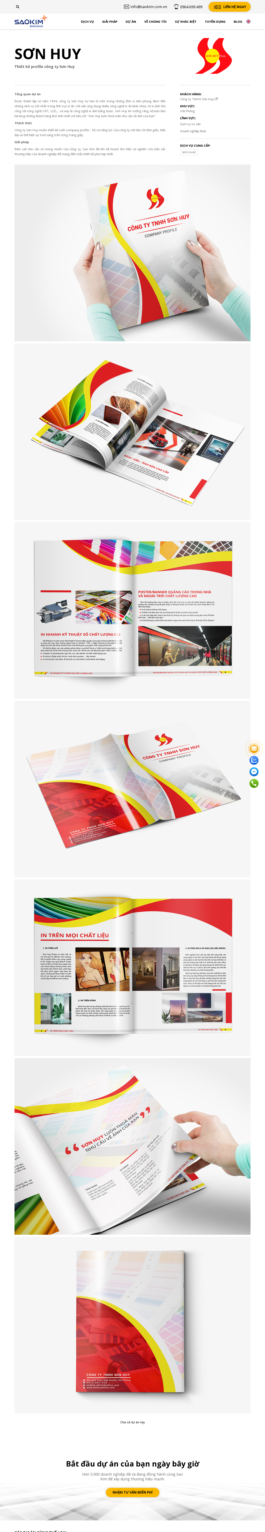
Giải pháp (109, 21)
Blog (238, 21)
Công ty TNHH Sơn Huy (199, 99)
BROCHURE (189, 152)
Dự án (131, 21)
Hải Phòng (187, 111)
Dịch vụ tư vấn (190, 124)
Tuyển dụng (215, 21)
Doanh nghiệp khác (193, 131)
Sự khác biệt (185, 21)
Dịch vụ (87, 21)
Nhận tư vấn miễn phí (133, 1492)
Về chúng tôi (155, 21)
